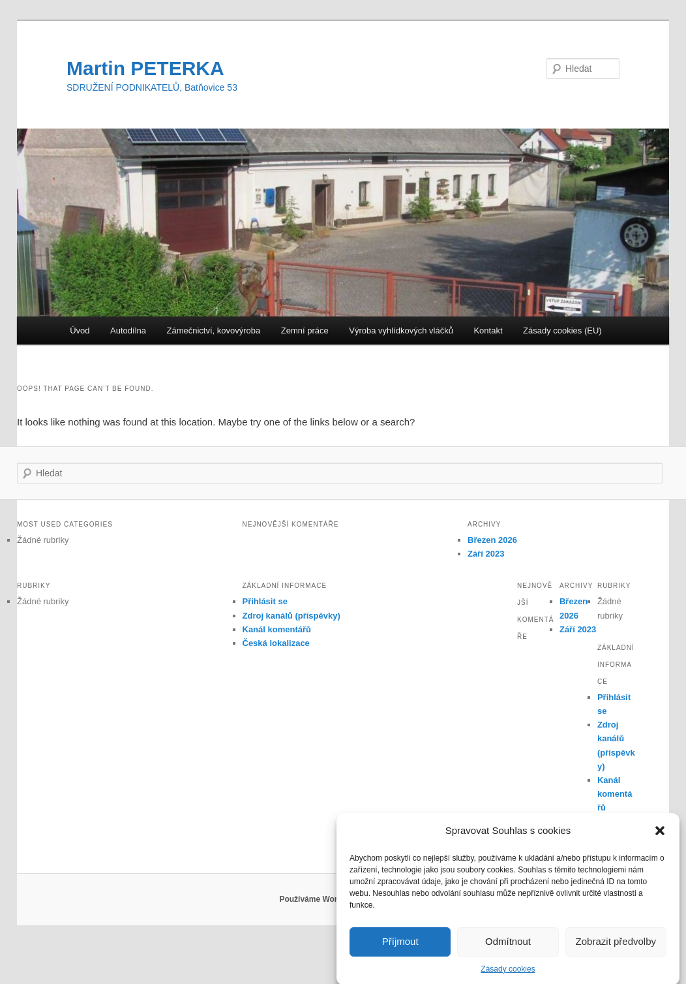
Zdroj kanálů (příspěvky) (291, 616)
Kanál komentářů (277, 629)
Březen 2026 (492, 540)
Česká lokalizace (276, 643)
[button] (659, 839)
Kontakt (487, 330)
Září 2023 (486, 554)
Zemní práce (305, 330)
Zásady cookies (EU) (562, 330)
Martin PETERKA (145, 68)
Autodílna (128, 330)
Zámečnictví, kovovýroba (213, 330)
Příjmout (400, 949)
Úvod (79, 330)
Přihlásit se (265, 601)
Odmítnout (508, 949)
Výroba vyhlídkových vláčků (401, 330)
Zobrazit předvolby (616, 949)
